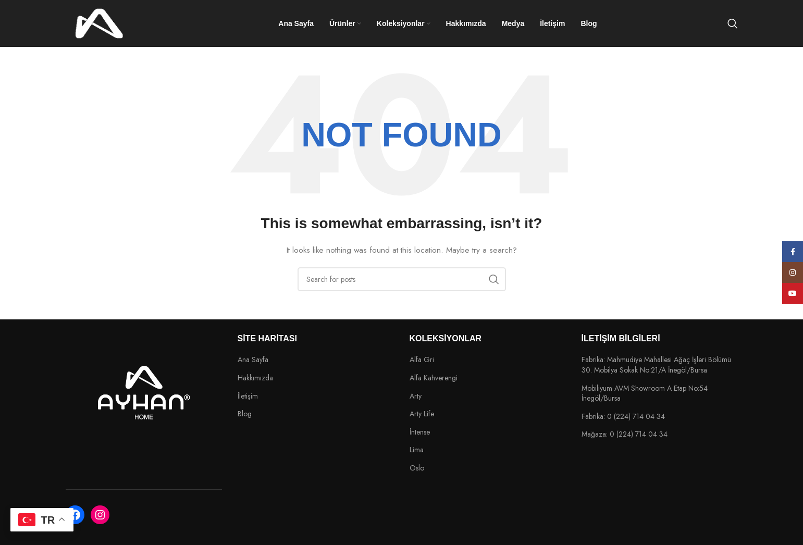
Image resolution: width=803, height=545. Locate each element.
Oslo (417, 468)
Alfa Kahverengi (434, 378)
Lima (417, 450)
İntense (420, 432)
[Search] (732, 23)
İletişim (248, 396)
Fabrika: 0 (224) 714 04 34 (623, 417)
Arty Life (422, 414)
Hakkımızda (255, 378)
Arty (416, 396)
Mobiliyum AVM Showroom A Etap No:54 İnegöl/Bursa (645, 393)
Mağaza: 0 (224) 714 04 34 (625, 434)
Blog (245, 414)
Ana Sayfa (253, 360)
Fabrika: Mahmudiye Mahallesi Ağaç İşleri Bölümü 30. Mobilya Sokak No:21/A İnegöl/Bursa (656, 365)
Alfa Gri (422, 360)
